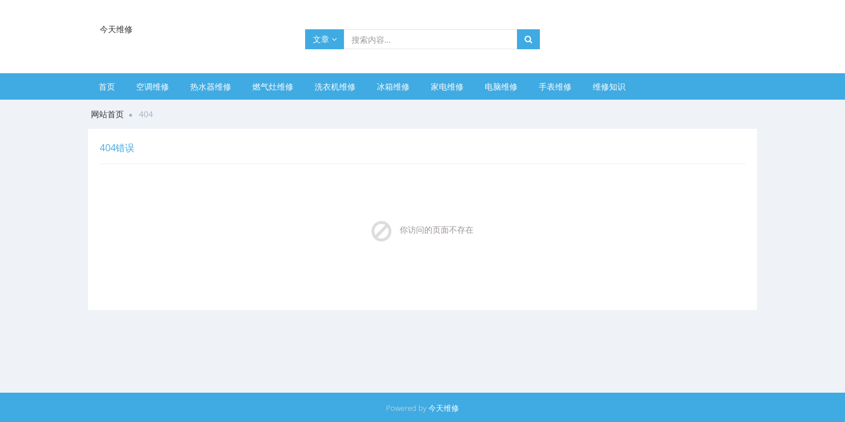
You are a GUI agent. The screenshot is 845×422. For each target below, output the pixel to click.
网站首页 (107, 114)
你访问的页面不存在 (437, 229)
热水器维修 (210, 86)
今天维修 (443, 408)
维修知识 (609, 86)
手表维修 (555, 86)
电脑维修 (501, 86)
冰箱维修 (393, 86)
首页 (107, 86)
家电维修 (447, 86)
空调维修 (152, 86)
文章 (325, 39)
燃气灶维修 (272, 86)
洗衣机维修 (335, 86)
